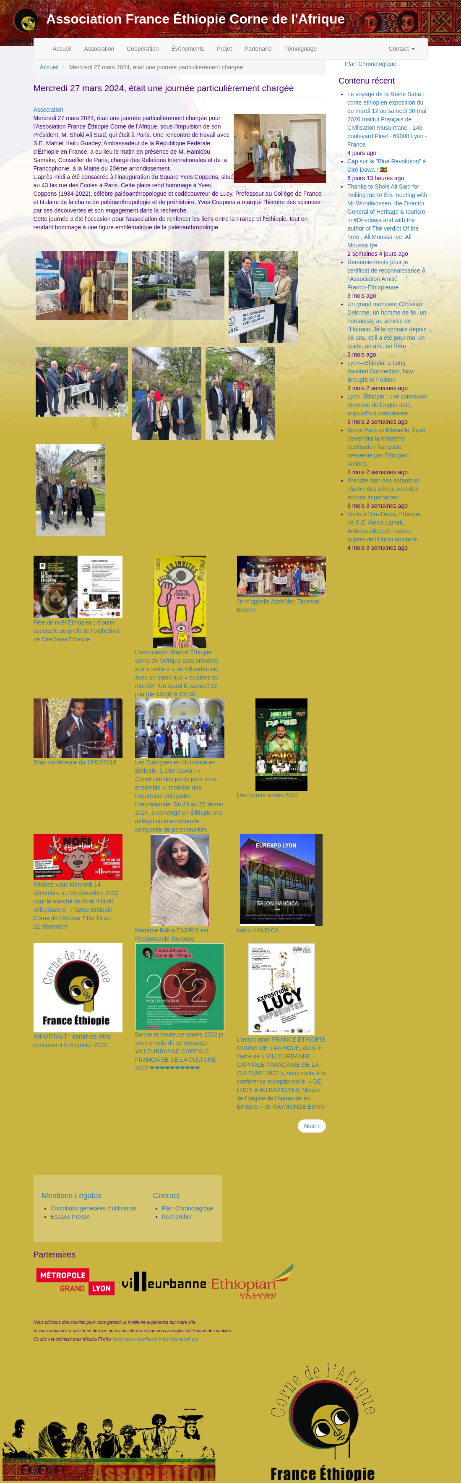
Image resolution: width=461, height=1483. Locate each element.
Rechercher (177, 1216)
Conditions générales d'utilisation (93, 1208)
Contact (401, 48)
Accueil (62, 48)
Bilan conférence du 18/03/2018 (75, 762)
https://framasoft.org (178, 1338)
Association (99, 48)
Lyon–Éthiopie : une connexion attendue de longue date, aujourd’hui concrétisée (387, 405)
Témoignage (300, 48)
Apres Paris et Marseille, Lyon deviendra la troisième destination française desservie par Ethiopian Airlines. (386, 447)
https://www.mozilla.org (135, 1338)
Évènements (188, 48)
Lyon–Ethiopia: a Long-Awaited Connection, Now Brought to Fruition (380, 371)
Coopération (143, 48)
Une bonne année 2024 (267, 795)
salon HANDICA (258, 930)
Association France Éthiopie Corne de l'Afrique (195, 18)
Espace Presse (70, 1216)
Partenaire (258, 48)
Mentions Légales (72, 1196)
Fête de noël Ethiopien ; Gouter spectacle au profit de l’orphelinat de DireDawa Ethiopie (77, 631)
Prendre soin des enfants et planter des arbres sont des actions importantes (383, 489)
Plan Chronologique (370, 63)
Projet (224, 48)
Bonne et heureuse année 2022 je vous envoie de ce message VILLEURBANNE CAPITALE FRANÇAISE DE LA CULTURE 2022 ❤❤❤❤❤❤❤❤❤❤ (179, 1051)
